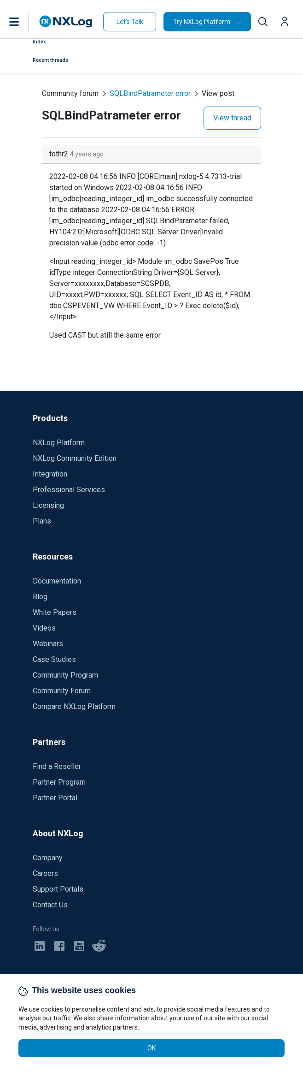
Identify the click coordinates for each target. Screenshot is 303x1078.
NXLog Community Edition (75, 458)
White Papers (54, 612)
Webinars (48, 643)
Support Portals (58, 889)
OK (151, 1048)
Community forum (70, 93)
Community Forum (62, 690)
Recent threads (50, 60)
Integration (50, 474)
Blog (40, 596)
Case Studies (54, 659)
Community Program (65, 675)
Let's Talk (130, 21)
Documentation (57, 581)
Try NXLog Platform (201, 21)
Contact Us (50, 904)
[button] (23, 21)
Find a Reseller (57, 766)
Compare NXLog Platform (74, 706)
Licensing (48, 505)
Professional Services (69, 489)
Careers (45, 873)
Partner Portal (55, 797)
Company (48, 857)
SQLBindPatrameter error (150, 93)
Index (39, 42)
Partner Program (59, 782)
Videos (44, 628)
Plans (42, 521)
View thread (232, 117)
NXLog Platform (59, 442)
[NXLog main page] (66, 21)
